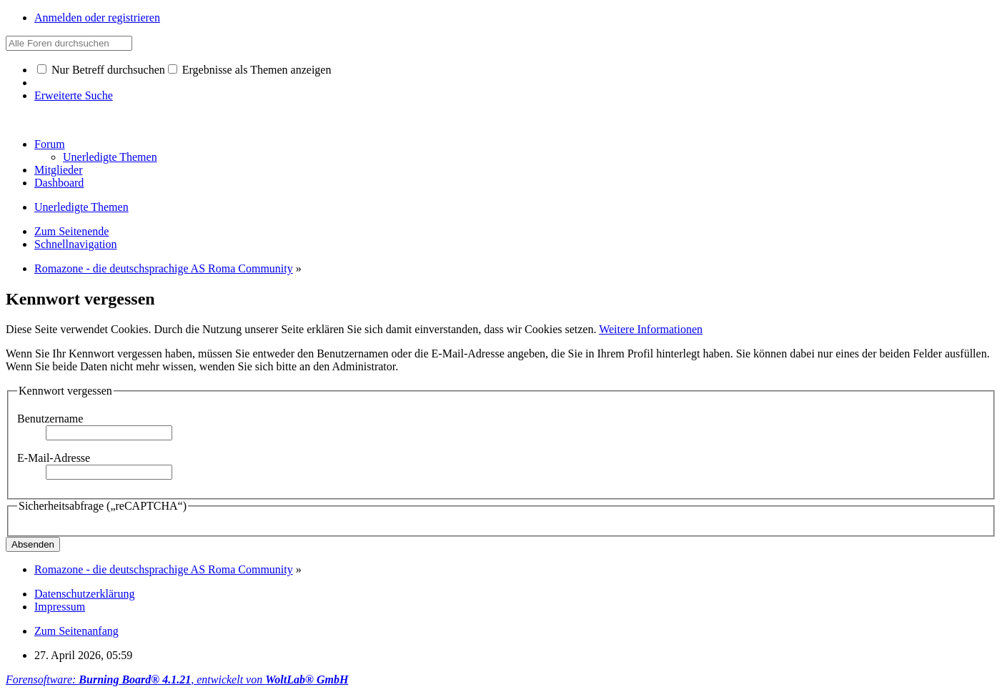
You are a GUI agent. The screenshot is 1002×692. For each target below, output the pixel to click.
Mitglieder (58, 170)
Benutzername (50, 418)
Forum (49, 144)
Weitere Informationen (651, 329)
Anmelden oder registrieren (97, 17)
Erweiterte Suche (73, 95)
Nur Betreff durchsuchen (101, 70)
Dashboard (59, 183)
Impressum (59, 606)
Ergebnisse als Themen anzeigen (250, 70)
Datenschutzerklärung (84, 594)
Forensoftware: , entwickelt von (177, 679)
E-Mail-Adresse (53, 458)
